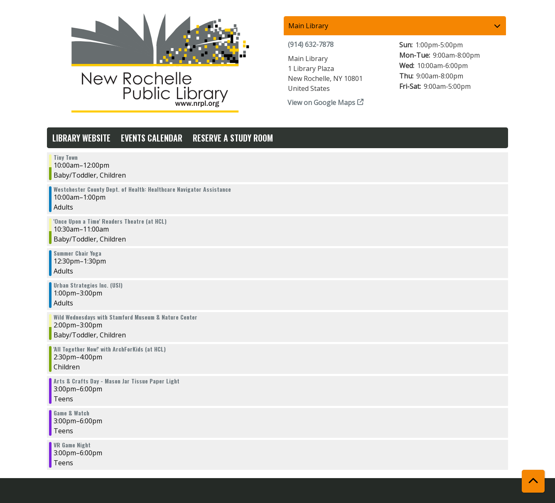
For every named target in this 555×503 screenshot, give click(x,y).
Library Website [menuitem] (81, 138)
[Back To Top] (533, 481)
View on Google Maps (321, 102)
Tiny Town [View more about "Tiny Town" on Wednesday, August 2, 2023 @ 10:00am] (66, 157)
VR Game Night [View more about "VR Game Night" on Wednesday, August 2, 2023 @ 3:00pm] (72, 445)
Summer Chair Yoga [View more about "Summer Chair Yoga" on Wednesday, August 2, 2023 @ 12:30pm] (77, 253)
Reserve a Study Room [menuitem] (233, 138)
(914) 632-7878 (311, 44)
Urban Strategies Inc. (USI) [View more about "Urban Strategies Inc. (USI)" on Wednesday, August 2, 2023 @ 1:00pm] (88, 285)
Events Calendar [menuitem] (151, 138)
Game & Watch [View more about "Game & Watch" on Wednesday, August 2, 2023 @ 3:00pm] (71, 413)
